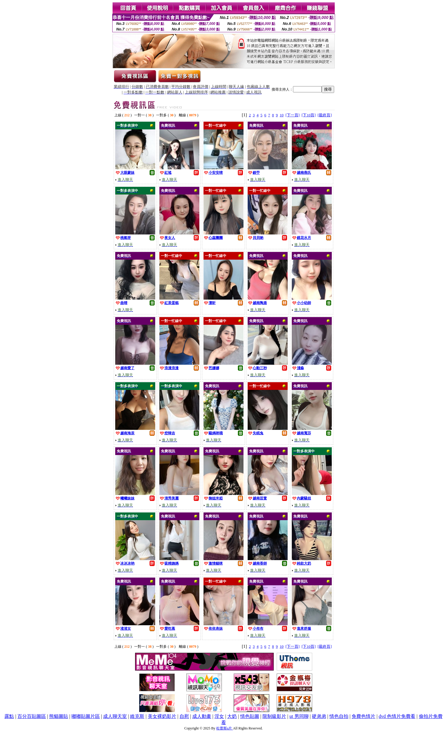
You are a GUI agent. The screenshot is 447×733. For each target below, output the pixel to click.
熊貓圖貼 (58, 716)
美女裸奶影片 (162, 716)
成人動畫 (201, 716)
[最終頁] (325, 115)
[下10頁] (309, 115)
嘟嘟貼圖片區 (85, 716)
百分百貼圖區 (31, 716)
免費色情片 (363, 716)
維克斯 (137, 716)
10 (281, 115)
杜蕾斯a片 (224, 728)
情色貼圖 (249, 716)
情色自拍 (338, 716)
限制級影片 (274, 716)
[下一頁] (293, 115)
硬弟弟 (319, 716)
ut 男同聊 (298, 716)
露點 (9, 716)
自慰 (184, 716)
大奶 (232, 716)
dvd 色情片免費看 (397, 716)
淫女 (219, 716)
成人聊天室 (115, 716)
